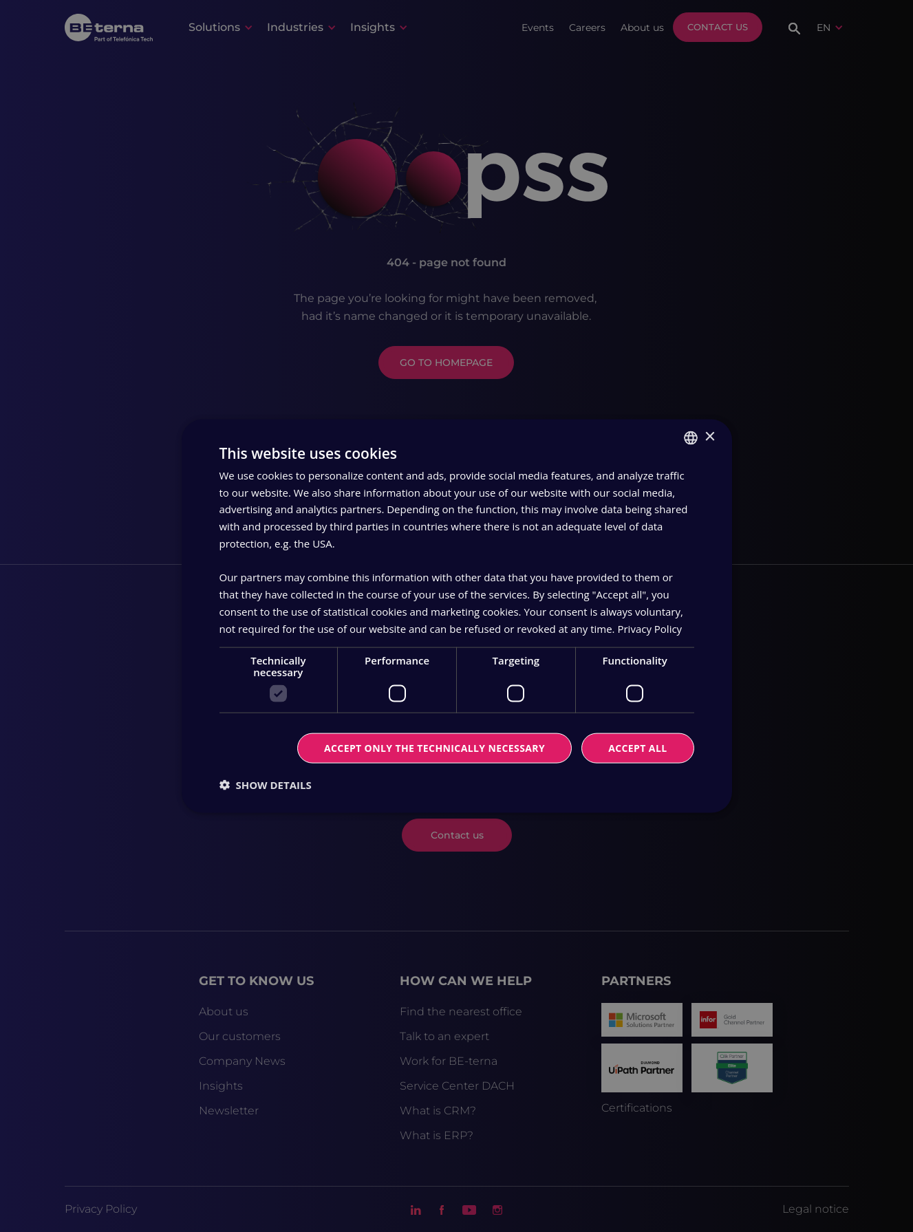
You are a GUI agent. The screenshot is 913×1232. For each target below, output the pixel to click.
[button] (265, 784)
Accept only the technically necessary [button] (434, 748)
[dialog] (457, 616)
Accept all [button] (637, 748)
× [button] (710, 437)
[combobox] (691, 437)
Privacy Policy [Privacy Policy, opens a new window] (649, 628)
